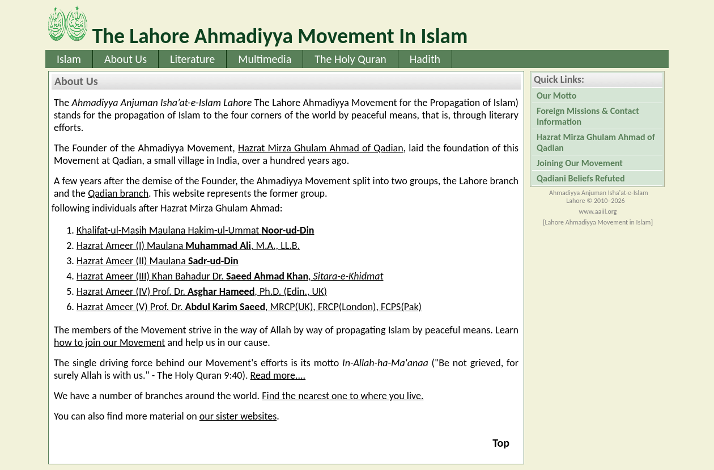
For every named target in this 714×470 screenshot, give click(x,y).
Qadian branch (118, 193)
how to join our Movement (109, 342)
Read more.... (278, 375)
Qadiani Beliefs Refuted (581, 178)
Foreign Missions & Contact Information (588, 116)
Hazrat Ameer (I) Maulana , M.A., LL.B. (188, 245)
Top (500, 443)
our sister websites (238, 416)
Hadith (425, 59)
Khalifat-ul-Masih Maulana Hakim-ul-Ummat (195, 230)
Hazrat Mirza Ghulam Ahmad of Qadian (320, 148)
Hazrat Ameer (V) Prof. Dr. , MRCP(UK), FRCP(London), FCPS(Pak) (249, 306)
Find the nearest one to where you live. (342, 395)
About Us (125, 59)
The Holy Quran (350, 59)
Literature (192, 59)
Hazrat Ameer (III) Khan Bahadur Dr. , (229, 276)
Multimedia (264, 59)
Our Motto (556, 95)
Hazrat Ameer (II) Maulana (157, 261)
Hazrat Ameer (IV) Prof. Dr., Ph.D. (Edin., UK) (201, 291)
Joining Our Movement (580, 163)
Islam (69, 59)
